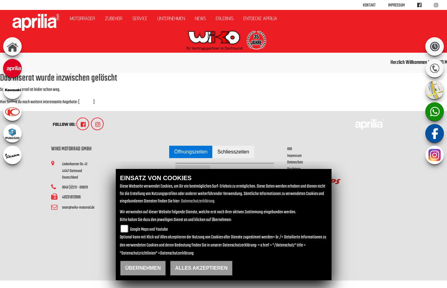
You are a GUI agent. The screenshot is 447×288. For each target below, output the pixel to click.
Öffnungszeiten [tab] (190, 151)
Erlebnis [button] (224, 18)
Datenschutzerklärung (197, 201)
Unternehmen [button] (171, 18)
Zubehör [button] (113, 18)
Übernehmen (143, 268)
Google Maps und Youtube (149, 229)
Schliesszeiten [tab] (233, 151)
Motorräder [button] (82, 18)
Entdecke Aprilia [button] (260, 18)
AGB (289, 149)
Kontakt (369, 5)
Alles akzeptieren (201, 268)
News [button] (200, 18)
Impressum (396, 5)
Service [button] (139, 18)
